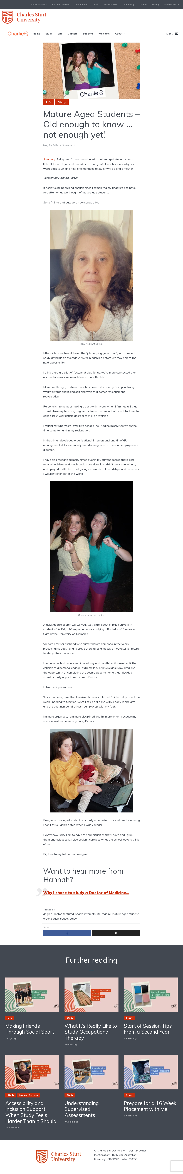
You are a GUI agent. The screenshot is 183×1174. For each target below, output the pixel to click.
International (81, 4)
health (79, 914)
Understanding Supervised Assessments (82, 1109)
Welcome (104, 33)
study (73, 918)
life (99, 914)
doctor (57, 914)
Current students (61, 4)
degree (47, 914)
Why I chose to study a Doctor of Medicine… (86, 892)
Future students (39, 4)
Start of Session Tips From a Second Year (148, 1029)
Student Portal (171, 4)
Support (88, 33)
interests (90, 914)
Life (60, 33)
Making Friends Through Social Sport (29, 1029)
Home (36, 33)
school (64, 918)
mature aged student (125, 914)
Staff (95, 4)
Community (128, 4)
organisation (51, 918)
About (118, 33)
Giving (155, 4)
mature (106, 914)
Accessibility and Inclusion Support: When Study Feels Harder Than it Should (30, 1112)
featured (68, 914)
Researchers (110, 4)
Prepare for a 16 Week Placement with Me (150, 1106)
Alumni (143, 4)
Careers (72, 33)
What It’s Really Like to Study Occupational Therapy (91, 1032)
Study (49, 33)
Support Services (28, 1095)
